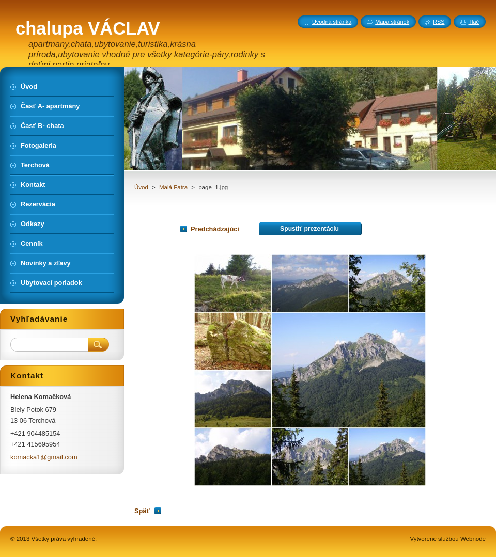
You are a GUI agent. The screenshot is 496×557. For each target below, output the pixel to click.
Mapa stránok (392, 22)
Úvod (141, 187)
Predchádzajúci (215, 229)
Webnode (473, 539)
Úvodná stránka (331, 22)
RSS (438, 22)
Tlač (473, 22)
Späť (142, 511)
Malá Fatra (173, 187)
